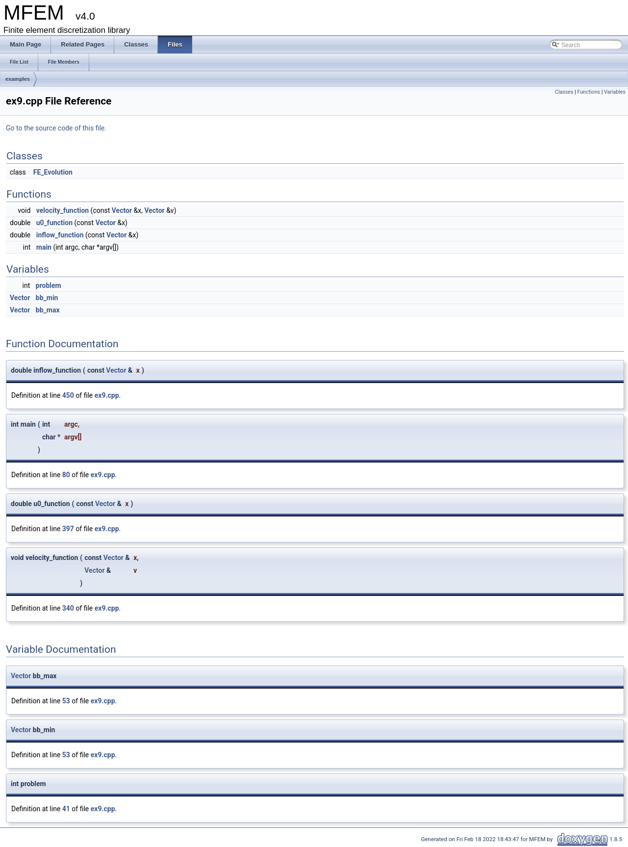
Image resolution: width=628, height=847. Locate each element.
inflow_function (60, 235)
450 (68, 395)
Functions (588, 92)
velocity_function (62, 210)
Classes (564, 92)
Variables (615, 92)
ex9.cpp (107, 395)
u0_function (54, 223)
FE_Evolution (53, 172)
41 (66, 809)
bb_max (48, 310)
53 (66, 701)
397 (68, 529)
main (43, 247)
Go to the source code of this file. (56, 128)
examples (17, 79)
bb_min (47, 298)
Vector (122, 210)
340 (68, 608)
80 (66, 475)
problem (48, 285)
